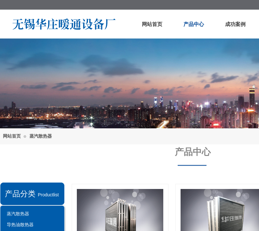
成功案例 (235, 24)
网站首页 (152, 24)
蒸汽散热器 (40, 136)
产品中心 (193, 24)
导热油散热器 (20, 224)
